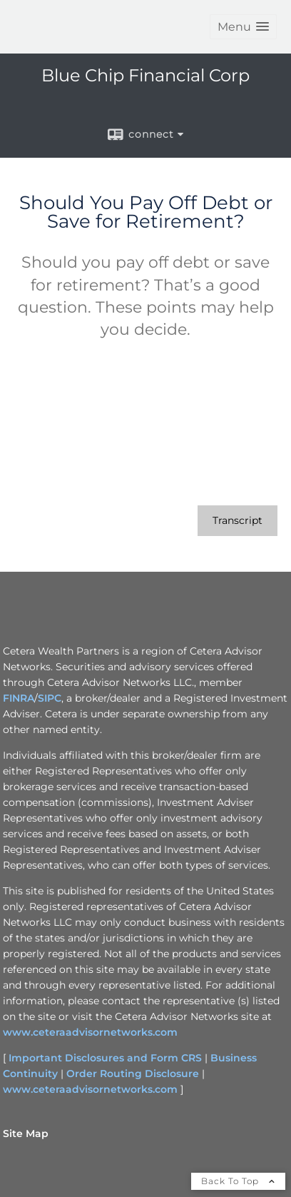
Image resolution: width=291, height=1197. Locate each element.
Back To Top (238, 1181)
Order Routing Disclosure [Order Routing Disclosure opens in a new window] (132, 1073)
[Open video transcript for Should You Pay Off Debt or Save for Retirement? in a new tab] (237, 520)
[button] (243, 26)
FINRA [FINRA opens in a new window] (18, 698)
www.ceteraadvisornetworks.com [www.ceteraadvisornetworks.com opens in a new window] (90, 1032)
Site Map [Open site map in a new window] (25, 1133)
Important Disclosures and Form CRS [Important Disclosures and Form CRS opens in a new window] (105, 1057)
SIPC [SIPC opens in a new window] (49, 698)
